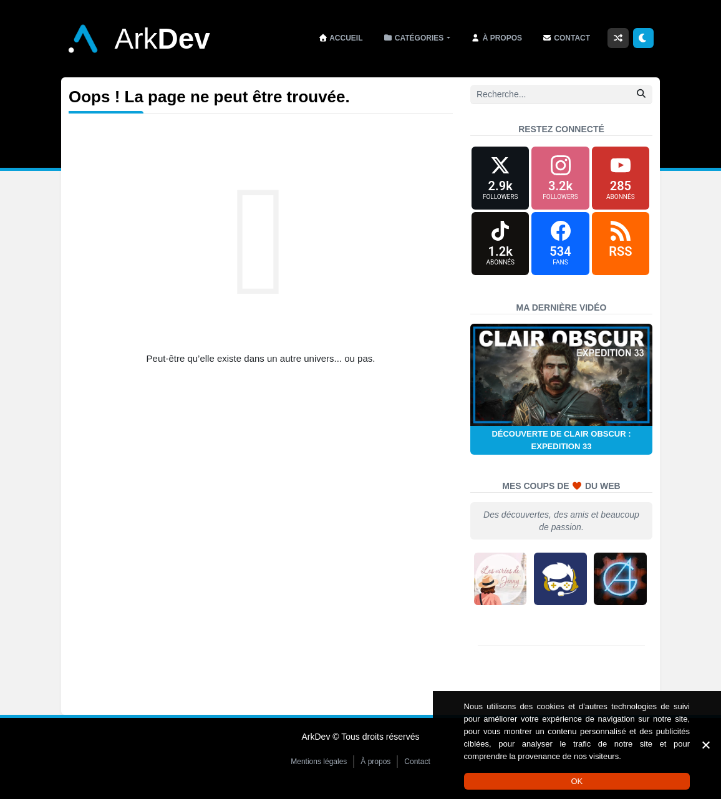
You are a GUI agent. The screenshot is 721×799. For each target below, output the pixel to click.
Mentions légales (319, 764)
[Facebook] (560, 245)
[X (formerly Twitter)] (500, 179)
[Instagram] (560, 179)
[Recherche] (561, 94)
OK (577, 781)
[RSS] (620, 245)
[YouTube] (620, 179)
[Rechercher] (641, 93)
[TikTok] (500, 245)
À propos (375, 764)
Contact (417, 764)
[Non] (705, 744)
